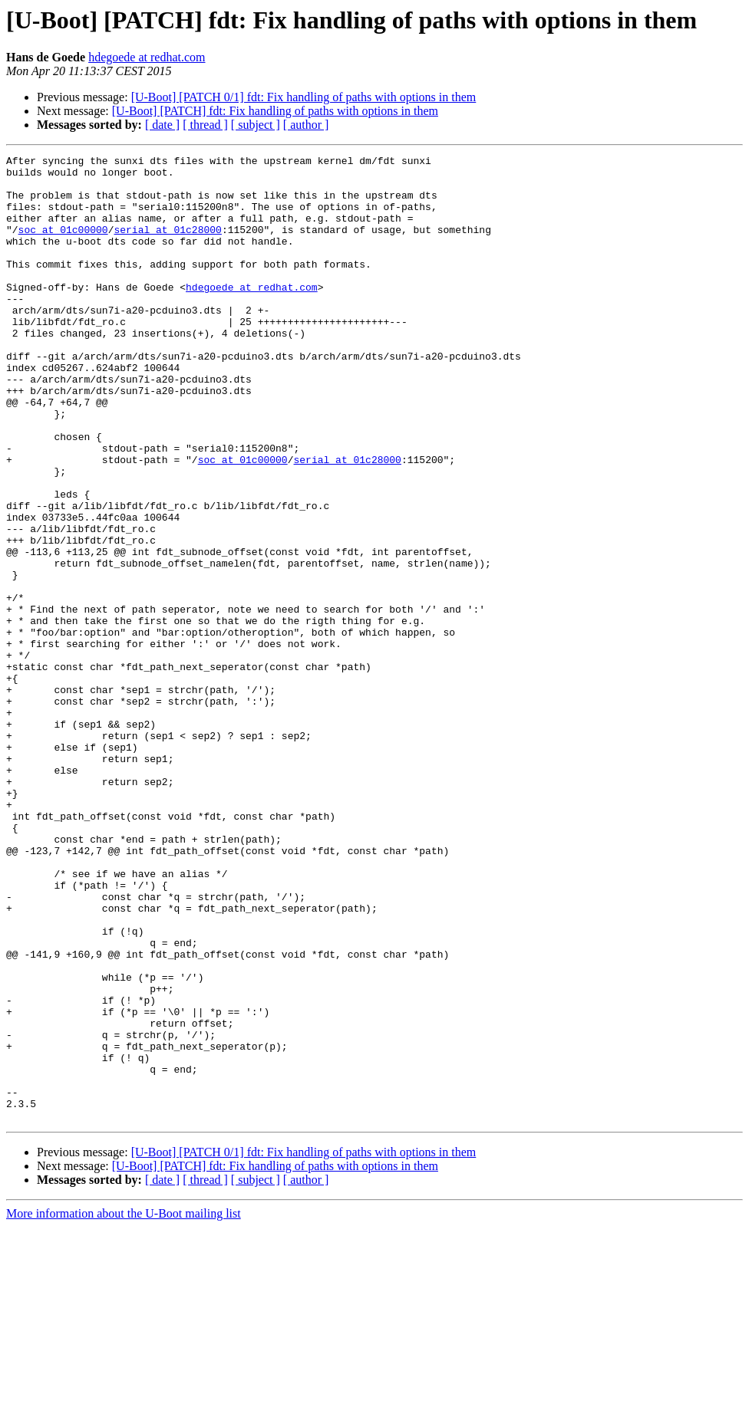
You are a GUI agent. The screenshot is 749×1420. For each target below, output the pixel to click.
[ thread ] (205, 124)
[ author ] (306, 124)
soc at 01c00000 (63, 245)
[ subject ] (255, 124)
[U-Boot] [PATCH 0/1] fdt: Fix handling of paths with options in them (304, 97)
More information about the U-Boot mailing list (123, 1406)
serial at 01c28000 (167, 245)
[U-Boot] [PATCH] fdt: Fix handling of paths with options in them (275, 110)
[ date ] (162, 124)
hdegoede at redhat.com (146, 57)
